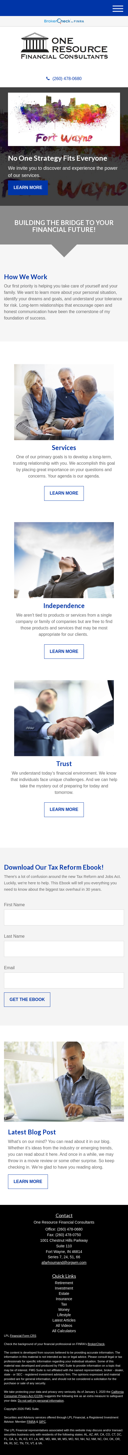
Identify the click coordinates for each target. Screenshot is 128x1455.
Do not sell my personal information (41, 1400)
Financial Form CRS (23, 1335)
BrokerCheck (96, 1344)
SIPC (42, 1421)
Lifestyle (64, 1315)
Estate (64, 1293)
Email (9, 967)
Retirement (64, 1283)
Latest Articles (64, 1320)
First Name (14, 904)
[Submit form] (27, 999)
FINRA (31, 1421)
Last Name (14, 936)
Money (63, 1309)
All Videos (64, 1325)
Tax (64, 1304)
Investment (64, 1288)
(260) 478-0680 (63, 78)
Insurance (64, 1299)
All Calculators (64, 1331)
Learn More (28, 187)
